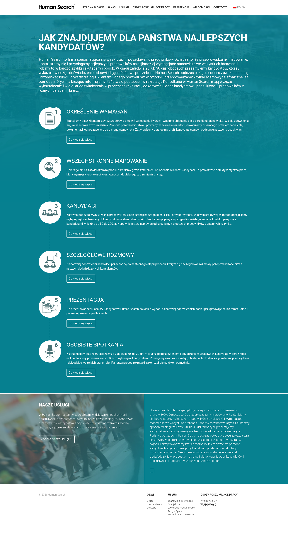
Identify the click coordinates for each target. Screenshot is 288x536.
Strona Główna (93, 7)
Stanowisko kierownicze (180, 500)
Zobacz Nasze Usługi (56, 439)
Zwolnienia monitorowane (181, 507)
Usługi (124, 7)
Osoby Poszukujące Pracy (151, 7)
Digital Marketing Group (245, 524)
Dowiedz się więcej (81, 139)
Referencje (181, 7)
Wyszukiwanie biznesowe (181, 514)
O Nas (112, 7)
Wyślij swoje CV (208, 500)
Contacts (220, 7)
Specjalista (174, 504)
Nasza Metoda (155, 504)
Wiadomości (201, 7)
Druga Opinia (175, 511)
